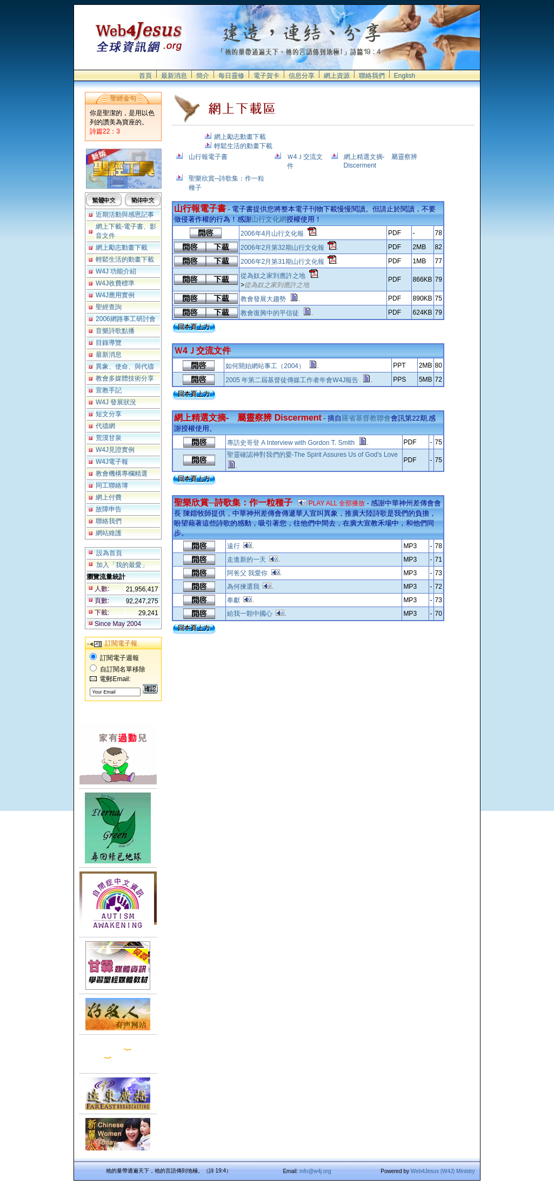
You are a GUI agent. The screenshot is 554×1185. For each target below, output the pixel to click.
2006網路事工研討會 (126, 319)
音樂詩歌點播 (115, 331)
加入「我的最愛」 (122, 565)
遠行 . (240, 546)
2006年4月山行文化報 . (279, 233)
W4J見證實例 (115, 450)
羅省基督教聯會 (366, 418)
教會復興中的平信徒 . (277, 313)
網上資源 (337, 75)
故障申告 (109, 509)
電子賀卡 (266, 75)
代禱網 (105, 426)
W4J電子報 (112, 461)
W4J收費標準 (115, 283)
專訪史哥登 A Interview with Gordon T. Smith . (298, 443)
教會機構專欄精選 (122, 473)
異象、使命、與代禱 (125, 366)
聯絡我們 (372, 75)
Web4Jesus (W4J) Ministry (443, 1171)
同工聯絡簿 (112, 485)
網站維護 (109, 533)
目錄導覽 (109, 343)
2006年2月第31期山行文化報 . (289, 261)
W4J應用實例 (115, 295)
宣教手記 (109, 390)
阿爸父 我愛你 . (254, 573)
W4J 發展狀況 (116, 402)
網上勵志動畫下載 (122, 247)
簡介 (202, 75)
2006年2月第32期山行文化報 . (289, 247)
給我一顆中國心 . (256, 613)
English (404, 75)
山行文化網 (268, 219)
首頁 (145, 75)
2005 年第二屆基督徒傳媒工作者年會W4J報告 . (298, 380)
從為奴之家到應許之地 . (280, 275)
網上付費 (109, 497)
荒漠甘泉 (109, 438)
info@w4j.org (315, 1171)
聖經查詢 (109, 307)
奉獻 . (240, 600)
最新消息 (174, 75)
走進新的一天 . (253, 559)
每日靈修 (231, 75)
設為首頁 (109, 553)
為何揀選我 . (250, 586)
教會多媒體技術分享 (125, 378)
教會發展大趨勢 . (270, 299)
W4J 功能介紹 (116, 271)
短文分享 (109, 414)
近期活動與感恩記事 (125, 214)
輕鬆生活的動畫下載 (125, 259)
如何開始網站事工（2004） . (272, 366)
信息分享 (302, 75)
